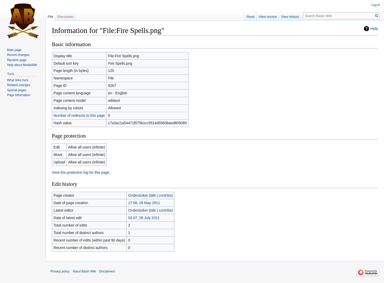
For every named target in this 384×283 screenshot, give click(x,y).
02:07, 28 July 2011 (144, 218)
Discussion (65, 17)
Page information (18, 95)
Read (251, 17)
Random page (16, 60)
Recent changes (18, 55)
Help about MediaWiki (22, 65)
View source (268, 17)
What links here (17, 80)
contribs (165, 195)
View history (290, 17)
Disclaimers (107, 271)
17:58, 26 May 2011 (144, 203)
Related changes (18, 85)
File (50, 17)
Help (374, 29)
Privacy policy (60, 271)
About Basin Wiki (84, 271)
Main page (14, 50)
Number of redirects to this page (79, 115)
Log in (375, 5)
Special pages (16, 90)
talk (153, 195)
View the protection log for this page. (81, 172)
